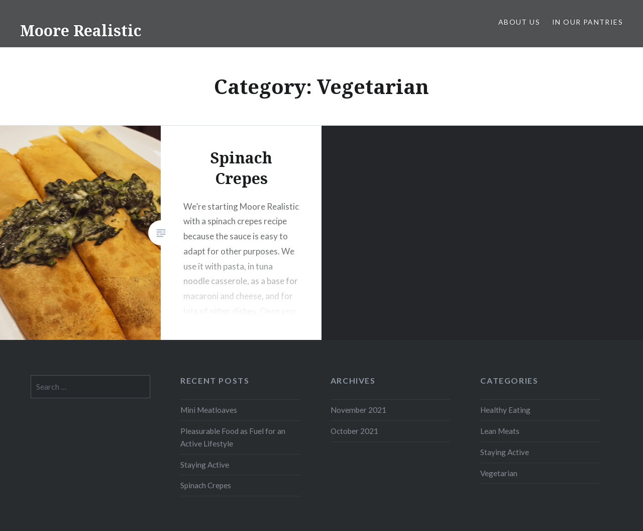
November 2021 (358, 409)
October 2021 (354, 430)
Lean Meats (499, 430)
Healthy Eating (505, 409)
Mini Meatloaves (208, 409)
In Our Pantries (587, 22)
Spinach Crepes (205, 485)
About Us (519, 22)
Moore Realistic (81, 30)
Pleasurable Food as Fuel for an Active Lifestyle (232, 437)
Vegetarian (498, 473)
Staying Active (204, 464)
